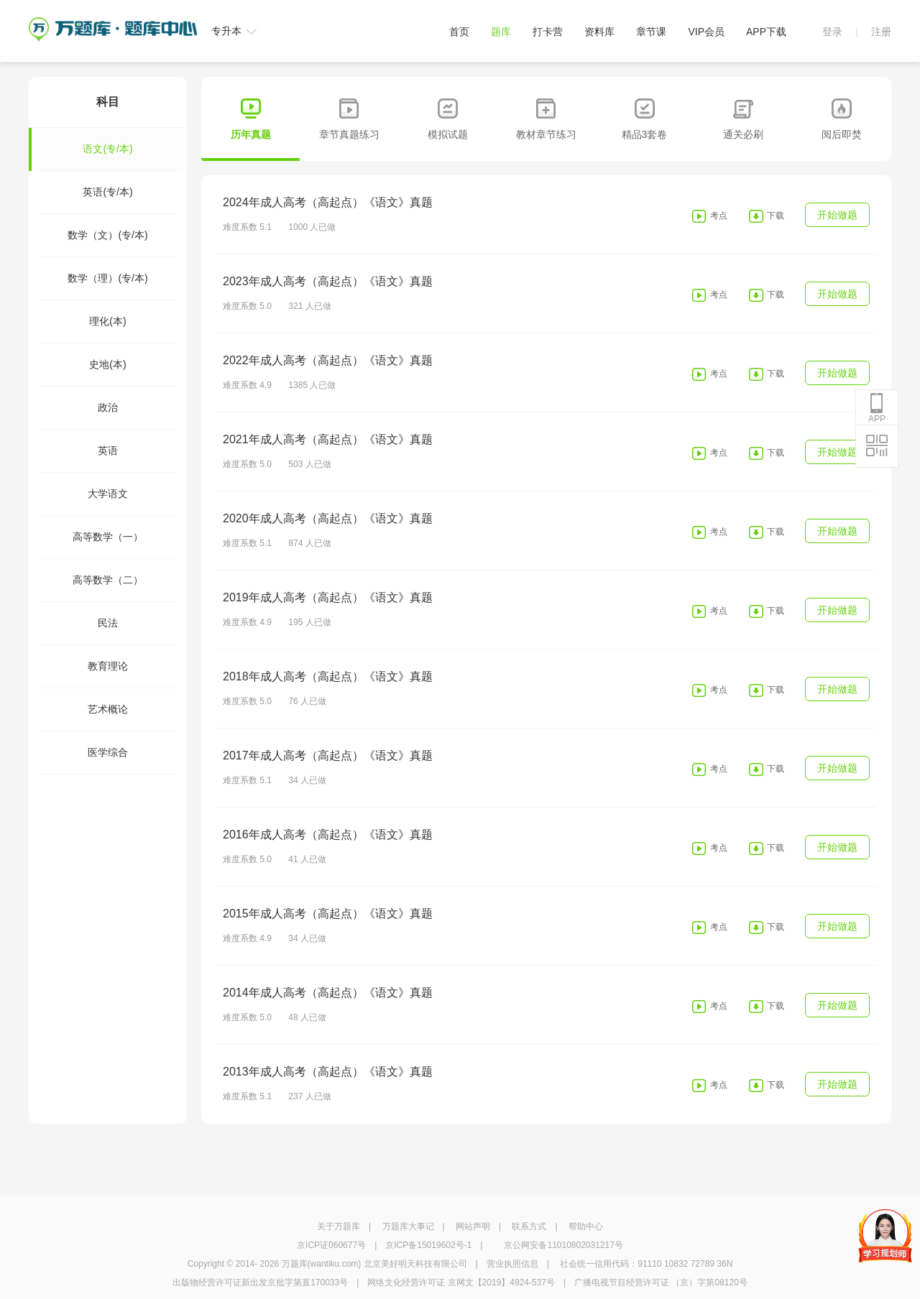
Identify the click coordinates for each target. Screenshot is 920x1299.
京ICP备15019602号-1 (428, 1245)
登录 (832, 31)
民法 (108, 623)
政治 (108, 407)
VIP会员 (706, 31)
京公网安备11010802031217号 (563, 1245)
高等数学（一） (108, 536)
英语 (108, 450)
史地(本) (107, 364)
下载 (775, 216)
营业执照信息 (512, 1264)
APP (877, 408)
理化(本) (107, 321)
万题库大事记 (408, 1226)
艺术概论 (108, 709)
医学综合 (108, 752)
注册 (881, 31)
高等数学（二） (108, 580)
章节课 (651, 31)
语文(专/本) (86, 149)
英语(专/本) (107, 192)
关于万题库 (338, 1226)
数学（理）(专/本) (107, 278)
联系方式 (529, 1226)
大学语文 (108, 493)
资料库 (599, 31)
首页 (459, 31)
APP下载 (766, 31)
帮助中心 (586, 1226)
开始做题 (837, 215)
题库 (501, 31)
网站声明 (473, 1226)
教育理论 (108, 666)
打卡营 (548, 31)
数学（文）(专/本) (107, 235)
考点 (718, 216)
